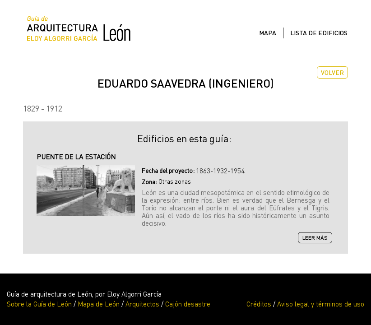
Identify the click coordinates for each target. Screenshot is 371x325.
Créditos (258, 304)
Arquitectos (142, 304)
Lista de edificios (319, 33)
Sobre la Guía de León (39, 304)
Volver (332, 72)
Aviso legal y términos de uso (320, 304)
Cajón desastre (187, 304)
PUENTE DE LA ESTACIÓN (76, 157)
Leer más (317, 237)
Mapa (267, 33)
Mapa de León (99, 304)
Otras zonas (174, 181)
